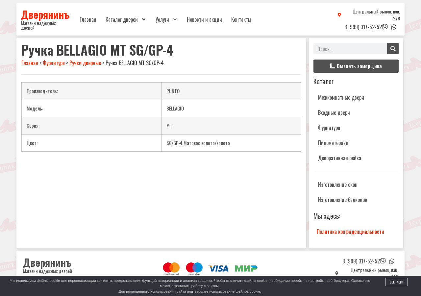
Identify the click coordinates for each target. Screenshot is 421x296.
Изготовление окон (338, 184)
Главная (88, 19)
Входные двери (334, 112)
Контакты (241, 19)
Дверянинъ (45, 14)
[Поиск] (393, 48)
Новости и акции (204, 19)
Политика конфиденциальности (350, 231)
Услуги (167, 19)
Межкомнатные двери (341, 97)
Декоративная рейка (339, 158)
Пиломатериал (333, 143)
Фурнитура (329, 128)
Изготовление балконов (342, 200)
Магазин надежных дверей (38, 25)
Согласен (396, 282)
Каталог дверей (126, 19)
